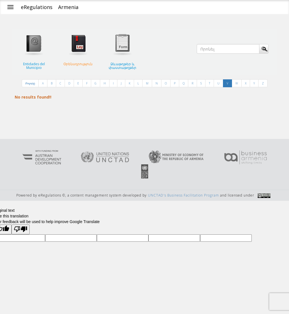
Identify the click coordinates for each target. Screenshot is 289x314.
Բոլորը (30, 83)
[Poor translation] (21, 229)
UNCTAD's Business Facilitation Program (183, 195)
